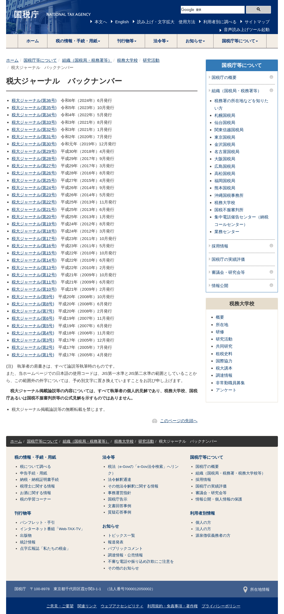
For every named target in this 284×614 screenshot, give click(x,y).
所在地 (222, 324)
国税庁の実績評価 (228, 259)
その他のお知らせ (123, 568)
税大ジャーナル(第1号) (33, 354)
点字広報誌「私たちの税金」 (45, 548)
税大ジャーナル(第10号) (34, 289)
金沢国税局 (224, 144)
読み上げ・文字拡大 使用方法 (166, 21)
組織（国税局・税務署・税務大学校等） (230, 473)
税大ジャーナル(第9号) (33, 296)
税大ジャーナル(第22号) (34, 202)
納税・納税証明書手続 (39, 480)
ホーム (32, 40)
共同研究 (224, 346)
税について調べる (35, 467)
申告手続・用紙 (33, 473)
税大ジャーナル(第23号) (34, 194)
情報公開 (220, 285)
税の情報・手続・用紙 (35, 457)
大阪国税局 (224, 158)
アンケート (226, 390)
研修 (220, 331)
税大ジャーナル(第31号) (34, 136)
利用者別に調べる (220, 21)
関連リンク (87, 606)
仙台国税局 (224, 122)
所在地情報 (256, 589)
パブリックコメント (125, 548)
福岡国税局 (224, 180)
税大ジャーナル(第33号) (34, 122)
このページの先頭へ (178, 420)
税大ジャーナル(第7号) (33, 311)
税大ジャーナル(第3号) (33, 340)
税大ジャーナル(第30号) (34, 143)
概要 (220, 317)
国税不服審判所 (229, 209)
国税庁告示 (117, 499)
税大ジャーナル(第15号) (34, 253)
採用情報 (220, 246)
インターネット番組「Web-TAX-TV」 (52, 529)
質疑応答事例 (119, 512)
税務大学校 (127, 60)
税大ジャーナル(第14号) (34, 260)
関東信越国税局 (229, 129)
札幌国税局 (224, 115)
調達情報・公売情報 (125, 555)
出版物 (26, 535)
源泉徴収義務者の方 (213, 535)
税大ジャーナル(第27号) (34, 165)
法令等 (108, 457)
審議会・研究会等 (228, 272)
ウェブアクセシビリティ (122, 606)
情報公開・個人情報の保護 (219, 499)
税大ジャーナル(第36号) (34, 100)
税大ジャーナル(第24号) (34, 187)
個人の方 (203, 522)
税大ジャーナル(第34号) (34, 114)
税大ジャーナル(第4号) (33, 333)
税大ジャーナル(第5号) (33, 325)
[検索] (212, 9)
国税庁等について (40, 60)
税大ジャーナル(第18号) (34, 231)
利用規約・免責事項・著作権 (172, 606)
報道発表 (115, 542)
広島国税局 (224, 166)
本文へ (101, 21)
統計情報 (28, 542)
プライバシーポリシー (221, 606)
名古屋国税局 (226, 151)
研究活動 (151, 60)
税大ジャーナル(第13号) (34, 267)
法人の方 (203, 529)
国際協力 (224, 360)
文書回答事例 (119, 506)
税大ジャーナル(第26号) (34, 173)
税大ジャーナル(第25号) (34, 180)
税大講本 (224, 368)
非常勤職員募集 (230, 382)
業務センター (226, 231)
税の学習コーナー (35, 499)
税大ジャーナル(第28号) (34, 158)
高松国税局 (224, 173)
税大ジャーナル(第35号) (34, 107)
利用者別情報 (202, 513)
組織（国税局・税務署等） (87, 60)
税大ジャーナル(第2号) (33, 347)
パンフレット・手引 (37, 522)
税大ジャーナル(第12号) (34, 274)
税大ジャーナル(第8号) (33, 303)
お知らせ (110, 526)
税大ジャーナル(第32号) (34, 129)
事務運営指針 (119, 493)
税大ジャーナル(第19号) (34, 223)
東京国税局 (224, 137)
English (122, 21)
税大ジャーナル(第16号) (34, 245)
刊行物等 (22, 513)
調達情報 (224, 375)
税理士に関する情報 (37, 486)
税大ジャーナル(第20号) (34, 216)
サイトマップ (257, 21)
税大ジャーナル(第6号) (33, 318)
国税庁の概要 (224, 77)
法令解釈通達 (119, 480)
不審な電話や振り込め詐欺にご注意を (141, 561)
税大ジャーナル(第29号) (34, 151)
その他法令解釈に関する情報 (133, 486)
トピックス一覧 (121, 535)
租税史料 (224, 353)
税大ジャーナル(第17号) (34, 238)
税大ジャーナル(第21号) (34, 209)
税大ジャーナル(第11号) (34, 282)
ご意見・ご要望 (59, 606)
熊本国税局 (224, 187)
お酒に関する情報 (35, 493)
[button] (78, 41)
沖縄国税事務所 (229, 195)
